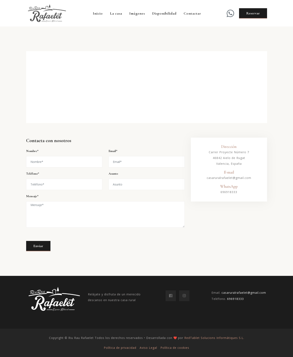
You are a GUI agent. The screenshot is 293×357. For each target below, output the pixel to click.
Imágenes (137, 13)
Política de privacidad (120, 348)
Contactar (192, 13)
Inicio (98, 13)
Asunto (113, 174)
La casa (116, 13)
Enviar (38, 246)
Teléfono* (32, 174)
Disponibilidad (164, 13)
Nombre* (32, 151)
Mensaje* (32, 196)
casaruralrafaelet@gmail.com (229, 178)
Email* (113, 151)
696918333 (229, 192)
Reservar (253, 13)
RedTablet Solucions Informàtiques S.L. (214, 338)
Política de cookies (174, 348)
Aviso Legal (148, 348)
